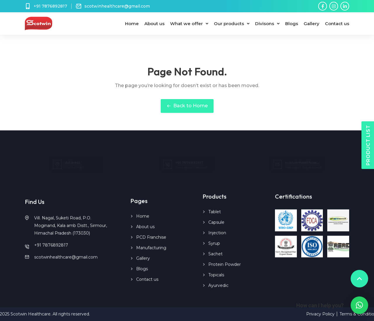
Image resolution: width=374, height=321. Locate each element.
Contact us (337, 23)
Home (132, 23)
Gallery (311, 23)
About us (154, 23)
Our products (232, 23)
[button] (359, 305)
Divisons (267, 23)
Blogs (291, 23)
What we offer (189, 23)
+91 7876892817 (51, 251)
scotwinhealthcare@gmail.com (66, 263)
